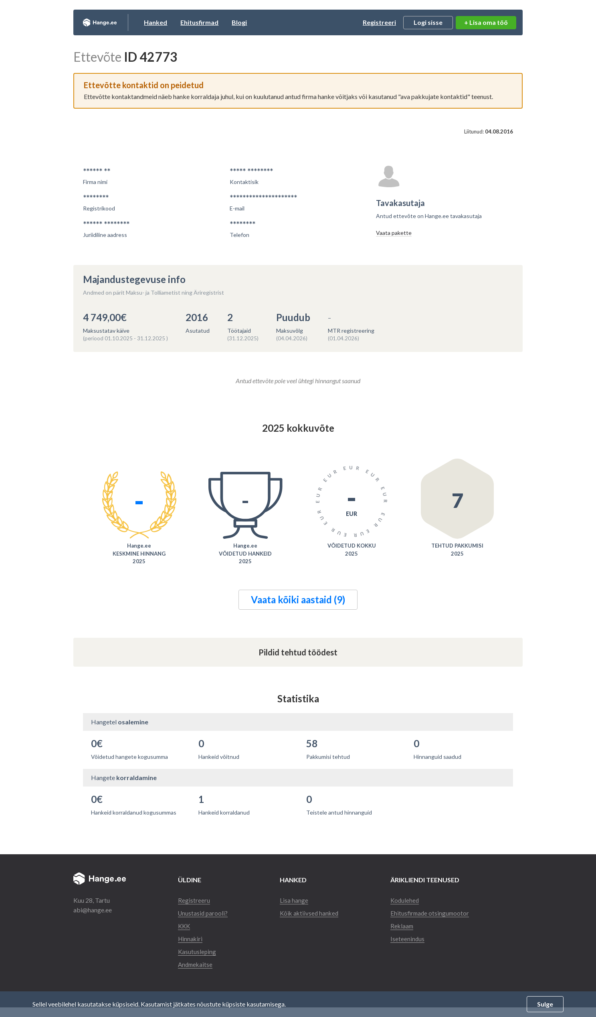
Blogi (258, 22)
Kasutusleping (197, 961)
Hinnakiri (191, 948)
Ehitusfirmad (218, 22)
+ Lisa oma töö (486, 22)
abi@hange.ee (92, 910)
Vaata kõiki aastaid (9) (298, 599)
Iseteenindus (409, 948)
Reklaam (404, 935)
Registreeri (379, 22)
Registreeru (194, 900)
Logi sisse (428, 22)
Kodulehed (406, 900)
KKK (184, 935)
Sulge (545, 1004)
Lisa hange (294, 900)
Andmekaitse (196, 974)
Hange (109, 22)
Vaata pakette (394, 232)
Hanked (174, 22)
